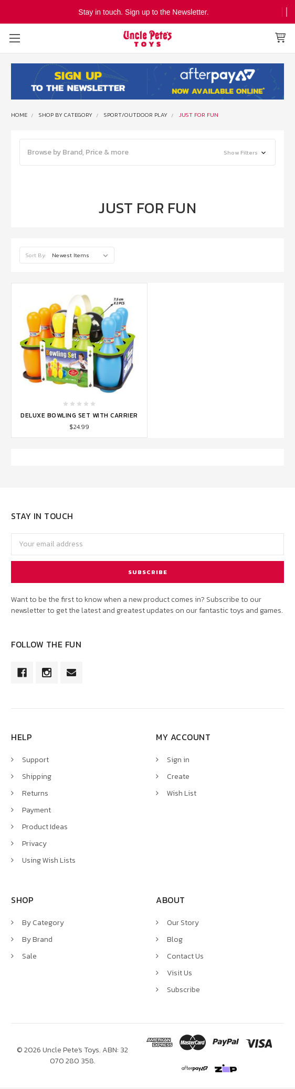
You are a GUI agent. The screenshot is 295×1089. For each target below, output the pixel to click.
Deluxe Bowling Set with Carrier (79, 415)
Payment (36, 810)
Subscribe (183, 989)
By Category (43, 922)
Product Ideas (45, 826)
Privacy (34, 843)
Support (35, 759)
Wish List (181, 793)
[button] (147, 152)
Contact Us (185, 956)
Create (178, 776)
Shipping (36, 776)
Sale (29, 956)
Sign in (178, 759)
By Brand (37, 939)
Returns (35, 793)
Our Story (183, 922)
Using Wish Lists (49, 860)
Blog (175, 939)
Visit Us (179, 972)
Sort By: (36, 255)
